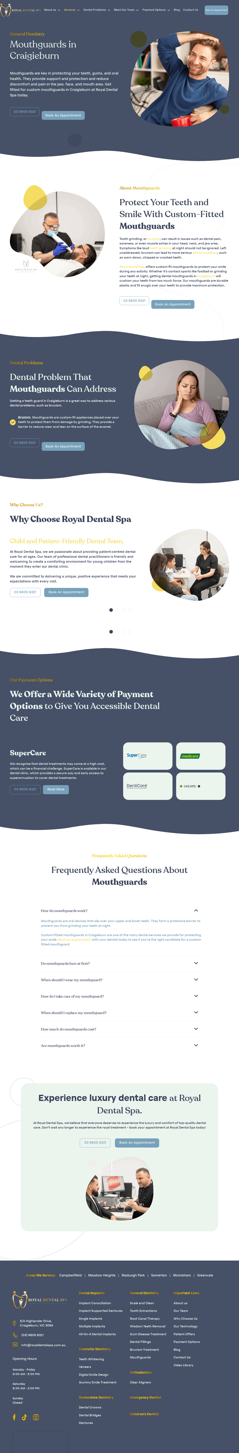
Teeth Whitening (91, 1359)
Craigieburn (206, 276)
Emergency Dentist (145, 1398)
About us (53, 10)
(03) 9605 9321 (32, 1335)
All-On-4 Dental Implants (97, 1334)
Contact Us (190, 10)
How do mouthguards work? (64, 911)
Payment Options (157, 10)
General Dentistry (144, 1293)
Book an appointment (74, 939)
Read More (56, 789)
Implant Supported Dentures (101, 1311)
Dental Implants (92, 1293)
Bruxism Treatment (144, 1349)
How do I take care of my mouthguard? (72, 996)
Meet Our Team (127, 10)
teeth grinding (161, 248)
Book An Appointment (216, 10)
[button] (119, 911)
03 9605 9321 (25, 592)
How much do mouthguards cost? (68, 1029)
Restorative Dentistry (96, 1398)
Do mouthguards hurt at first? (65, 963)
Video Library (183, 1365)
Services (73, 10)
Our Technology (186, 1326)
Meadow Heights (101, 1275)
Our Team (181, 1311)
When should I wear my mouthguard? (72, 980)
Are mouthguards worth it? (63, 1045)
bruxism (153, 239)
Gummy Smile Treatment (97, 1382)
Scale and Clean (142, 1303)
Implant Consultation (95, 1303)
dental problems (205, 253)
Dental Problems (98, 10)
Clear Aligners (140, 1382)
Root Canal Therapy (145, 1318)
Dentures (86, 1423)
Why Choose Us (186, 1318)
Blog (177, 10)
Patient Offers (184, 1334)
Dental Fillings (140, 1342)
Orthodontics (141, 1372)
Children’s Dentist (144, 1414)
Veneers (85, 1367)
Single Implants (90, 1318)
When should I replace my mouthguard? (74, 1013)
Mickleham (182, 1275)
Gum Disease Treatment (148, 1334)
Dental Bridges (90, 1415)
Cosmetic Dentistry (95, 1349)
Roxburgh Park (133, 1275)
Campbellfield (70, 1275)
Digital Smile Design (94, 1374)
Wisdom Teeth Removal (147, 1326)
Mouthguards (140, 1357)
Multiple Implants (92, 1326)
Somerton (159, 1275)
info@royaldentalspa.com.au (43, 1345)
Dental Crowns (90, 1407)
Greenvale (205, 1275)
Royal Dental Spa (132, 267)
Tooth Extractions (143, 1311)
